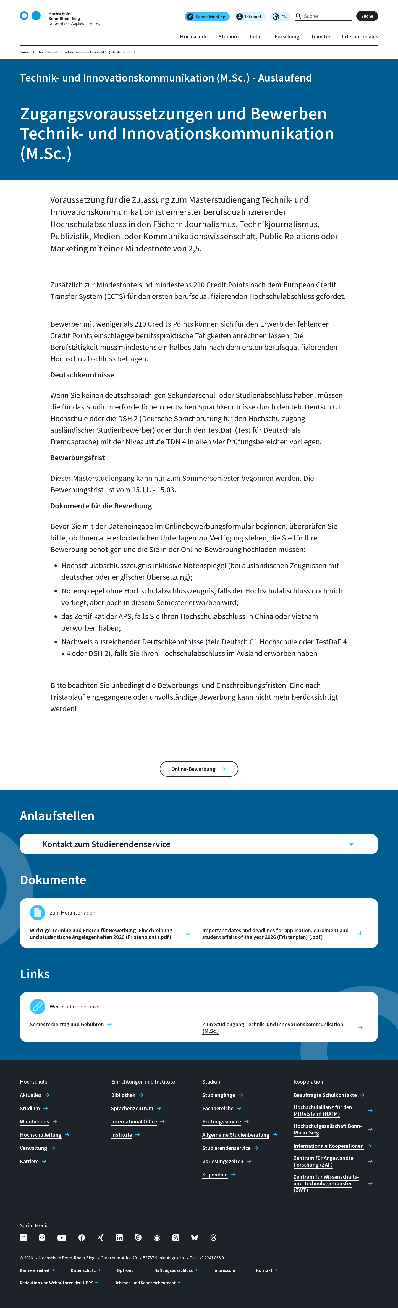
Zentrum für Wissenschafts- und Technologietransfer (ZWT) (326, 1183)
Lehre (256, 36)
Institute (121, 1134)
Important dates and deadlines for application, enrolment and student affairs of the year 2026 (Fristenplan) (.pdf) (275, 933)
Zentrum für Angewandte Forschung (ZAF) (324, 1161)
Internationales (360, 36)
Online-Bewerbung (193, 768)
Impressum (224, 1270)
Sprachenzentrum (132, 1108)
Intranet (248, 16)
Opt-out (125, 1270)
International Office (134, 1121)
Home (24, 52)
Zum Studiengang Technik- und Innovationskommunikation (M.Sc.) (272, 1027)
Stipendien (215, 1174)
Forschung (287, 36)
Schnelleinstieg (206, 16)
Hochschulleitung (41, 1134)
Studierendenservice (226, 1148)
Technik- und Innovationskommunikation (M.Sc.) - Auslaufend (84, 52)
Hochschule (194, 36)
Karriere (29, 1161)
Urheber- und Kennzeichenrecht (145, 1282)
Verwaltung (33, 1148)
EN (279, 16)
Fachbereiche (218, 1108)
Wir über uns (34, 1121)
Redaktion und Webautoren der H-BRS (56, 1282)
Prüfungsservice (221, 1121)
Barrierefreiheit (35, 1270)
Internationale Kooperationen (329, 1145)
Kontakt (264, 1270)
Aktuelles (30, 1095)
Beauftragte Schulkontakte (325, 1095)
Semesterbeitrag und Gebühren (67, 1024)
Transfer (321, 36)
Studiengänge (218, 1095)
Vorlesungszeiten (222, 1161)
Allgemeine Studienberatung (235, 1134)
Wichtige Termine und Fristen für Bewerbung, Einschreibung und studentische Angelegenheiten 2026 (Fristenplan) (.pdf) (101, 933)
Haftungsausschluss (173, 1270)
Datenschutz (83, 1270)
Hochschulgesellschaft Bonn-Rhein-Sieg (328, 1129)
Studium (229, 36)
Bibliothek (123, 1095)
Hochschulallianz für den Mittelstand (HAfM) (323, 1110)
